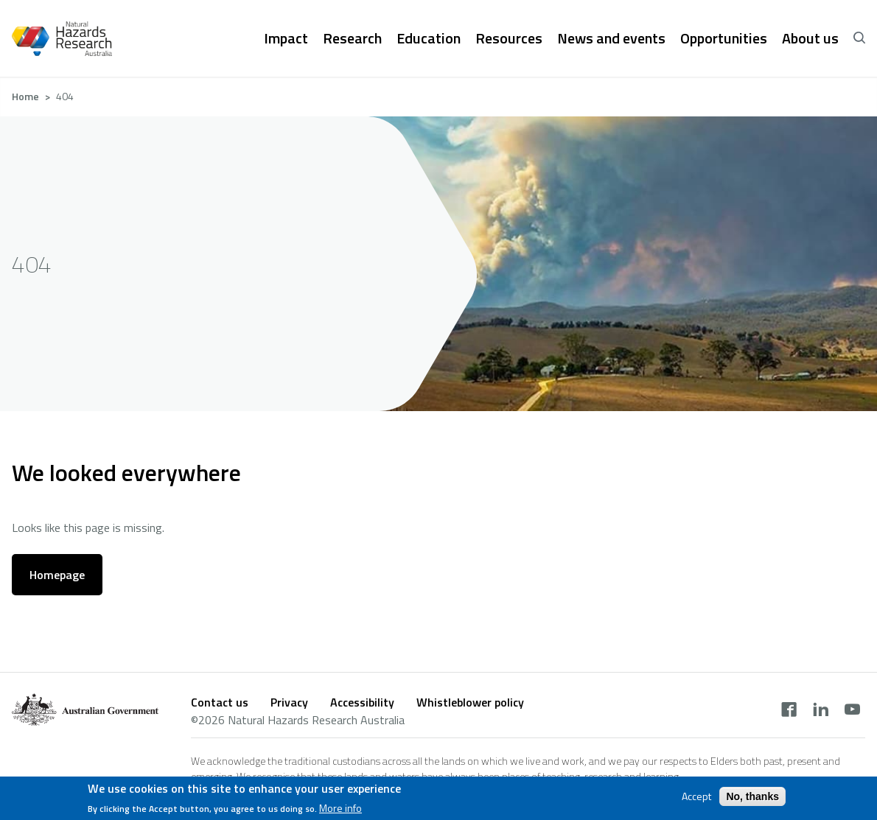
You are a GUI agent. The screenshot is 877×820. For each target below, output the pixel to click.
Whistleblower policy (470, 702)
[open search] (859, 38)
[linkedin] (821, 711)
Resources (508, 38)
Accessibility (362, 702)
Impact (286, 38)
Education (428, 38)
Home (25, 96)
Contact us (219, 702)
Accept (696, 796)
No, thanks (752, 796)
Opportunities (723, 38)
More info (340, 808)
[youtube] (852, 711)
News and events (611, 38)
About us (810, 38)
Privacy (289, 702)
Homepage (57, 575)
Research (352, 38)
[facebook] (789, 711)
